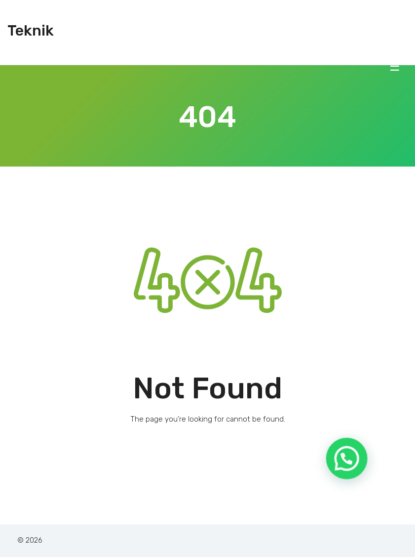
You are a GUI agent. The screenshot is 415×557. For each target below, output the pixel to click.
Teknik (30, 31)
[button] (350, 472)
